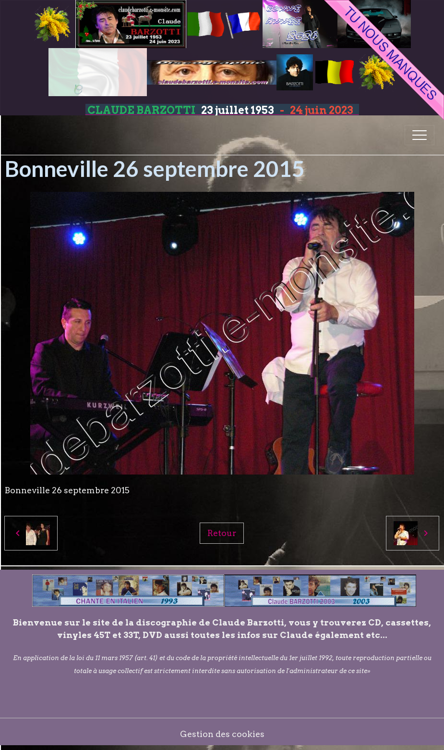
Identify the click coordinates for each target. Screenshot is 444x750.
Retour (221, 533)
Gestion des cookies (222, 734)
